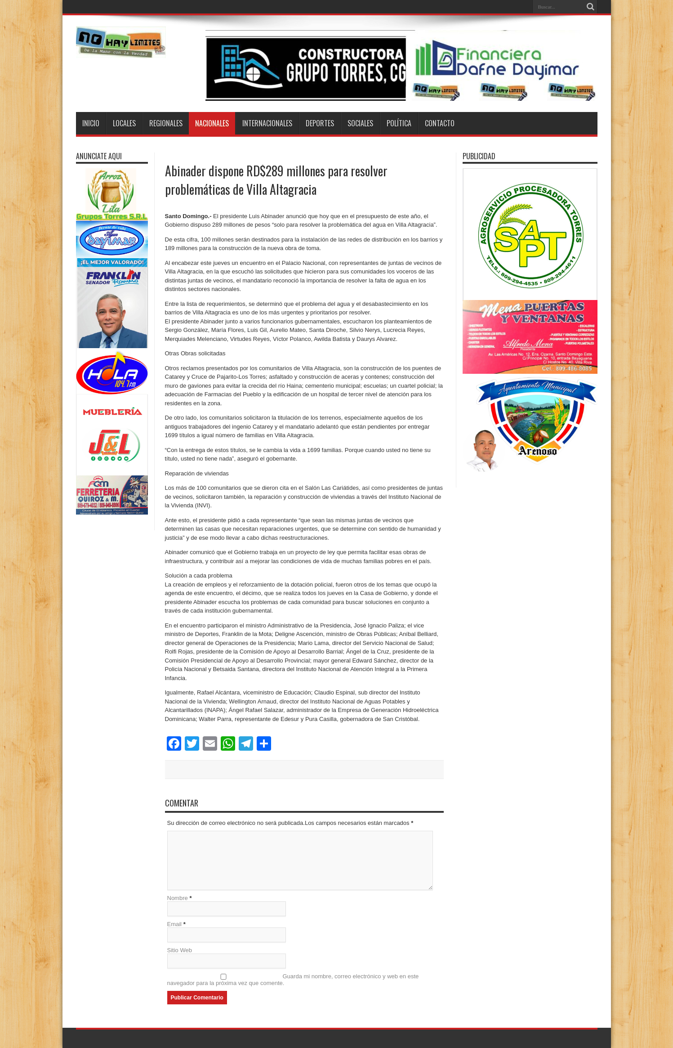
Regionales (166, 123)
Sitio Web (179, 950)
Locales (124, 123)
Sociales (360, 123)
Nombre (177, 898)
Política (399, 123)
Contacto (440, 123)
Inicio (90, 123)
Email (174, 924)
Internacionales (267, 123)
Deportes (320, 123)
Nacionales (212, 123)
